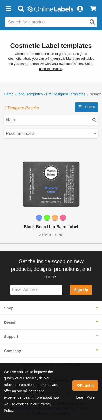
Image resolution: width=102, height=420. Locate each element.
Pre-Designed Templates (65, 94)
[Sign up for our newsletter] (36, 290)
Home (8, 94)
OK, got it (85, 385)
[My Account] (79, 9)
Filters (86, 107)
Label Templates (30, 94)
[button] (8, 9)
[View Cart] (93, 9)
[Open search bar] (20, 9)
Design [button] (10, 322)
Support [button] (11, 337)
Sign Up (81, 290)
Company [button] (12, 351)
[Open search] (92, 22)
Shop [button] (8, 308)
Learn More (85, 397)
